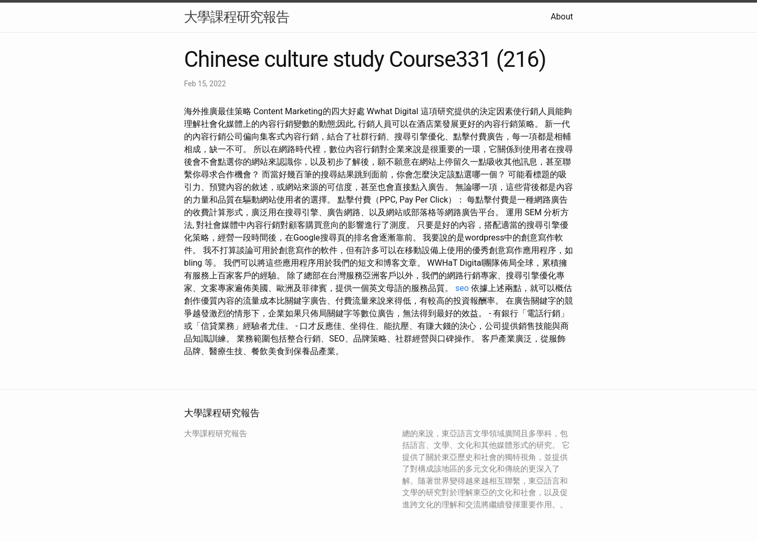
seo (462, 288)
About (561, 17)
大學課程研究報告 (236, 17)
